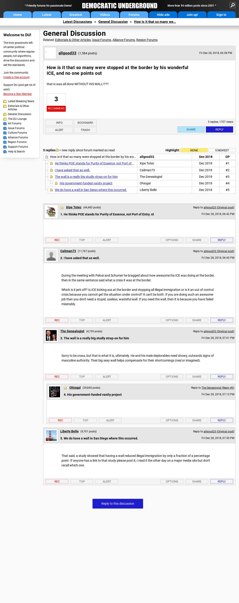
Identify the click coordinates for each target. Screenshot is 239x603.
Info (59, 122)
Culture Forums (17, 132)
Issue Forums (16, 128)
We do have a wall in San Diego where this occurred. (91, 190)
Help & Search (16, 151)
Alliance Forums (18, 137)
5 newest (222, 150)
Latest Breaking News (21, 101)
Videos (105, 15)
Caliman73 (68, 251)
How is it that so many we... (155, 22)
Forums (134, 15)
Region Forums (17, 142)
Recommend (56, 108)
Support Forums (18, 146)
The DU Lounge (17, 119)
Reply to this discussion (117, 503)
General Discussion (113, 22)
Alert (59, 130)
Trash (85, 130)
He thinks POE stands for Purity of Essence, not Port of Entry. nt (99, 163)
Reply (219, 129)
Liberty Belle (69, 431)
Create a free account (16, 77)
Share (191, 129)
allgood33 (67, 53)
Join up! (192, 15)
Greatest (75, 15)
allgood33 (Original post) (219, 207)
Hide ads (163, 15)
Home (17, 15)
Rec (57, 240)
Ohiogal (75, 387)
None (194, 150)
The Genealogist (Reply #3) (218, 387)
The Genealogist (72, 331)
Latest (46, 15)
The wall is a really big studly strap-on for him (86, 176)
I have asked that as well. (72, 170)
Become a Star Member (17, 94)
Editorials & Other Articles (18, 107)
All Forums (14, 123)
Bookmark (85, 122)
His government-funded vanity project (86, 183)
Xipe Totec (73, 207)
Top (82, 240)
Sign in (221, 15)
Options (172, 240)
